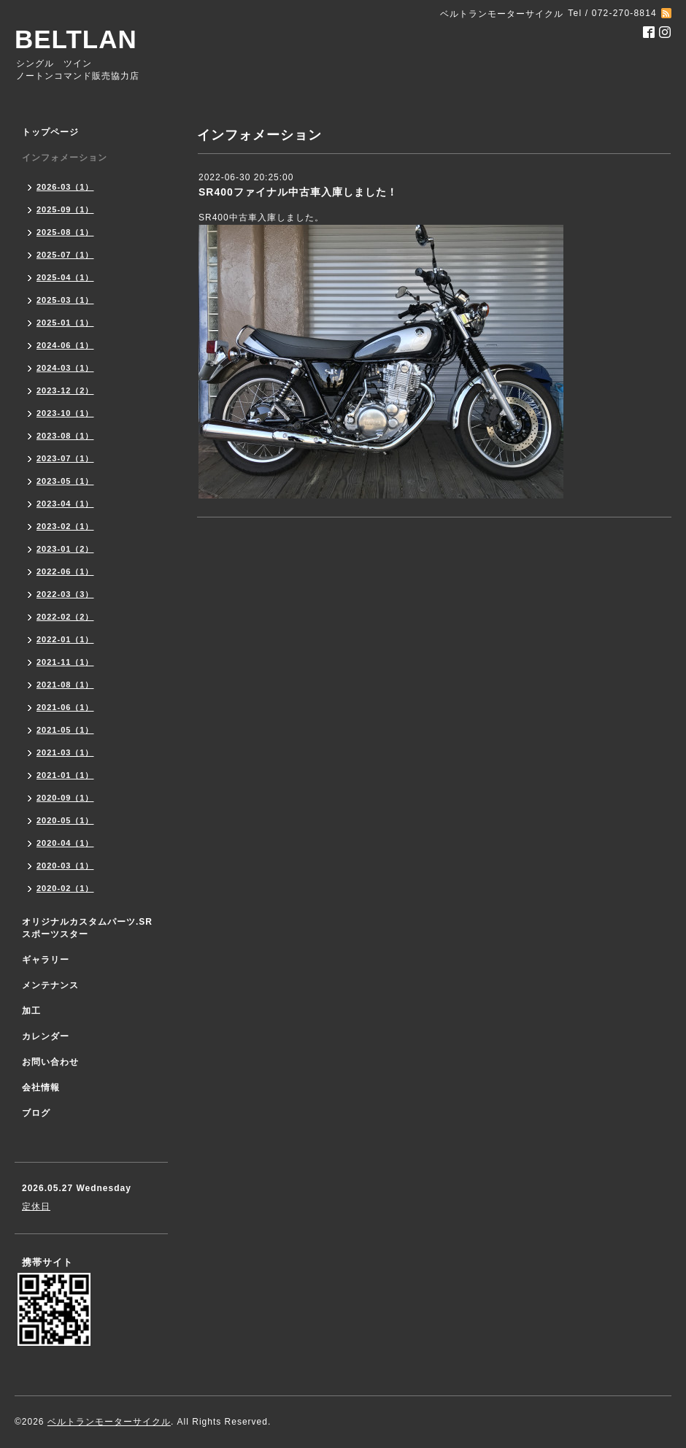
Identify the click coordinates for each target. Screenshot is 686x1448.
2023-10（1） (65, 413)
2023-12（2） (65, 390)
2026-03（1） (65, 186)
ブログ (36, 1113)
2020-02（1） (65, 888)
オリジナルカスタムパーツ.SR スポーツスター (87, 928)
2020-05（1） (65, 820)
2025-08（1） (65, 232)
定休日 (36, 1206)
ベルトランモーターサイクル (109, 1422)
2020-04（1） (65, 843)
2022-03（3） (65, 594)
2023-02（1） (65, 526)
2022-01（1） (65, 639)
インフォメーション (64, 158)
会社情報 (41, 1087)
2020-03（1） (65, 865)
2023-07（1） (65, 458)
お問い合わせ (50, 1062)
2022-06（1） (65, 571)
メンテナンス (50, 985)
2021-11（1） (65, 662)
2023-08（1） (65, 435)
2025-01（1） (65, 322)
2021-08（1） (65, 684)
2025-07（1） (65, 254)
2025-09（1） (65, 209)
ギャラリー (45, 960)
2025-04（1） (65, 277)
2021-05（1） (65, 729)
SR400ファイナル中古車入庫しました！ (298, 192)
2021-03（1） (65, 752)
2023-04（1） (65, 503)
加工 (31, 1011)
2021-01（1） (65, 775)
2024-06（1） (65, 345)
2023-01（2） (65, 548)
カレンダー (45, 1036)
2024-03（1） (65, 367)
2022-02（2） (65, 616)
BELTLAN (76, 39)
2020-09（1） (65, 797)
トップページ (50, 132)
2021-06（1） (65, 707)
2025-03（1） (65, 300)
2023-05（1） (65, 481)
